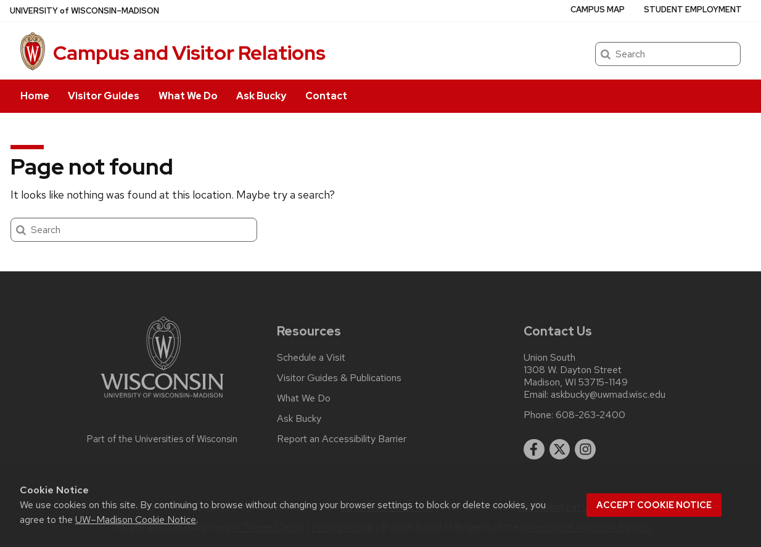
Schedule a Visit (311, 358)
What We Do (188, 95)
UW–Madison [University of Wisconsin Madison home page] (84, 11)
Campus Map (597, 9)
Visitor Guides (103, 95)
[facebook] (534, 449)
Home (34, 95)
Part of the (162, 439)
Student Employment (693, 9)
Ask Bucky (261, 95)
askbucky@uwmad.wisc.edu (608, 395)
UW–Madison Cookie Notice (135, 519)
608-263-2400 (590, 415)
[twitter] (559, 449)
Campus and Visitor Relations (189, 52)
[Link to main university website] (162, 399)
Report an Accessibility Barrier (341, 439)
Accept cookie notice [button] (654, 505)
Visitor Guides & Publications (339, 378)
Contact (326, 95)
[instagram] (585, 449)
